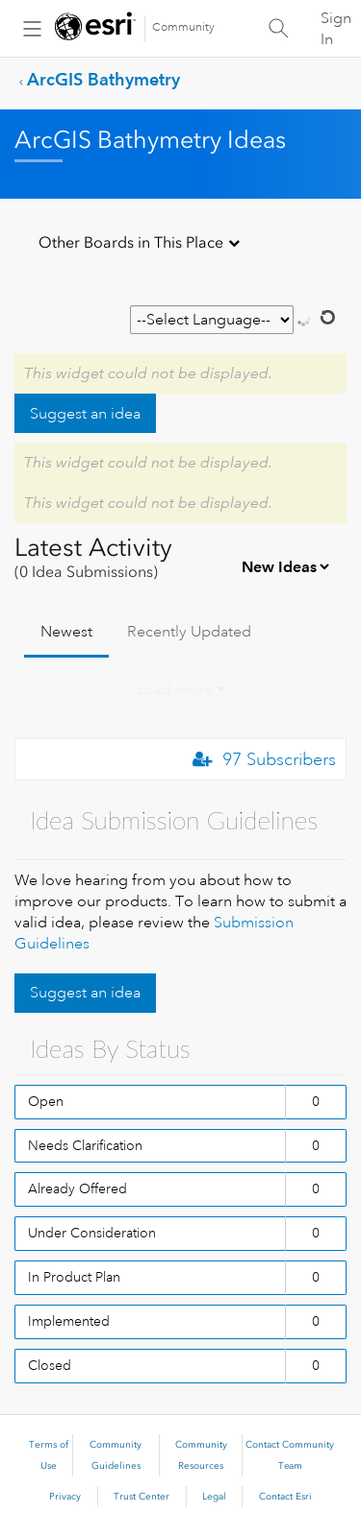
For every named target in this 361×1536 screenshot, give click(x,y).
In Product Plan (74, 1276)
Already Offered (77, 1188)
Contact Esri (285, 1496)
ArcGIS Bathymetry (103, 79)
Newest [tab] (66, 631)
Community (183, 27)
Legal (214, 1496)
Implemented (69, 1321)
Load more (175, 689)
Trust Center (141, 1496)
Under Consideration (92, 1232)
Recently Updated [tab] (189, 631)
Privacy (65, 1496)
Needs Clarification (85, 1145)
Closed (49, 1365)
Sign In (336, 29)
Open (46, 1101)
